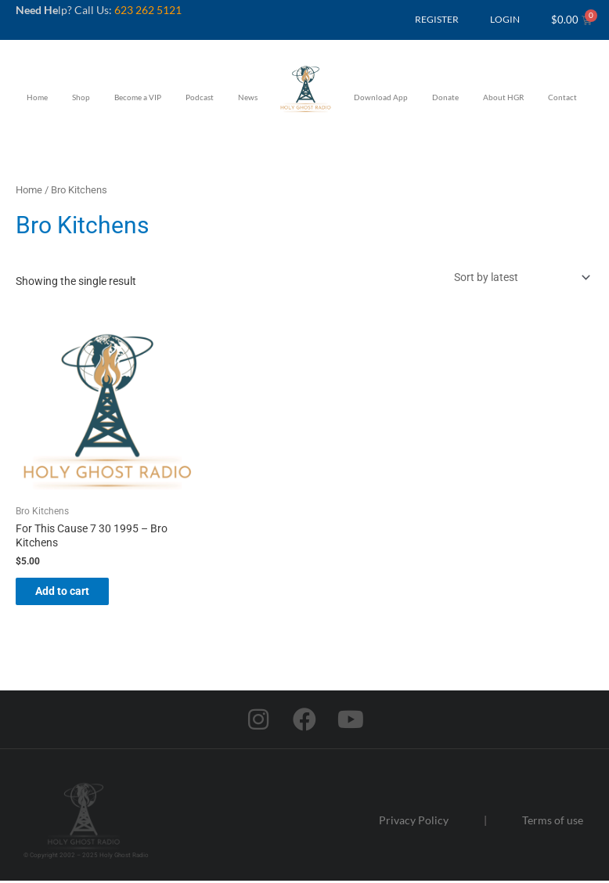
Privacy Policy (414, 822)
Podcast (200, 97)
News (248, 97)
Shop (81, 97)
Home (37, 97)
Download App (381, 97)
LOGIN (505, 19)
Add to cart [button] (74, 592)
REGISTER (437, 19)
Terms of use (552, 822)
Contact (562, 97)
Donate (445, 97)
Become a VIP (137, 97)
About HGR (503, 97)
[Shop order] (519, 277)
